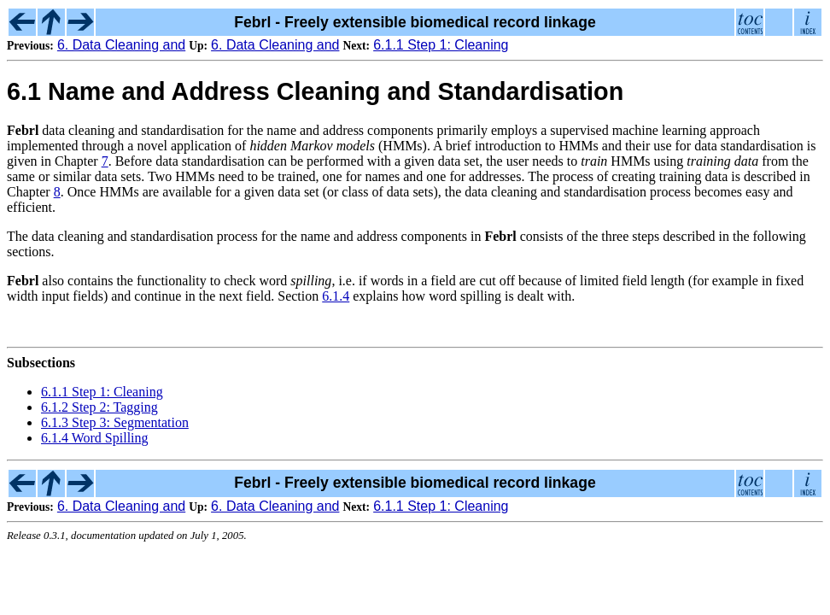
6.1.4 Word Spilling (95, 437)
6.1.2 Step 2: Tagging (99, 407)
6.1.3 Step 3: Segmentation (115, 422)
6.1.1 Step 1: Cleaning (440, 45)
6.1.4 (335, 296)
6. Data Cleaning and (121, 45)
